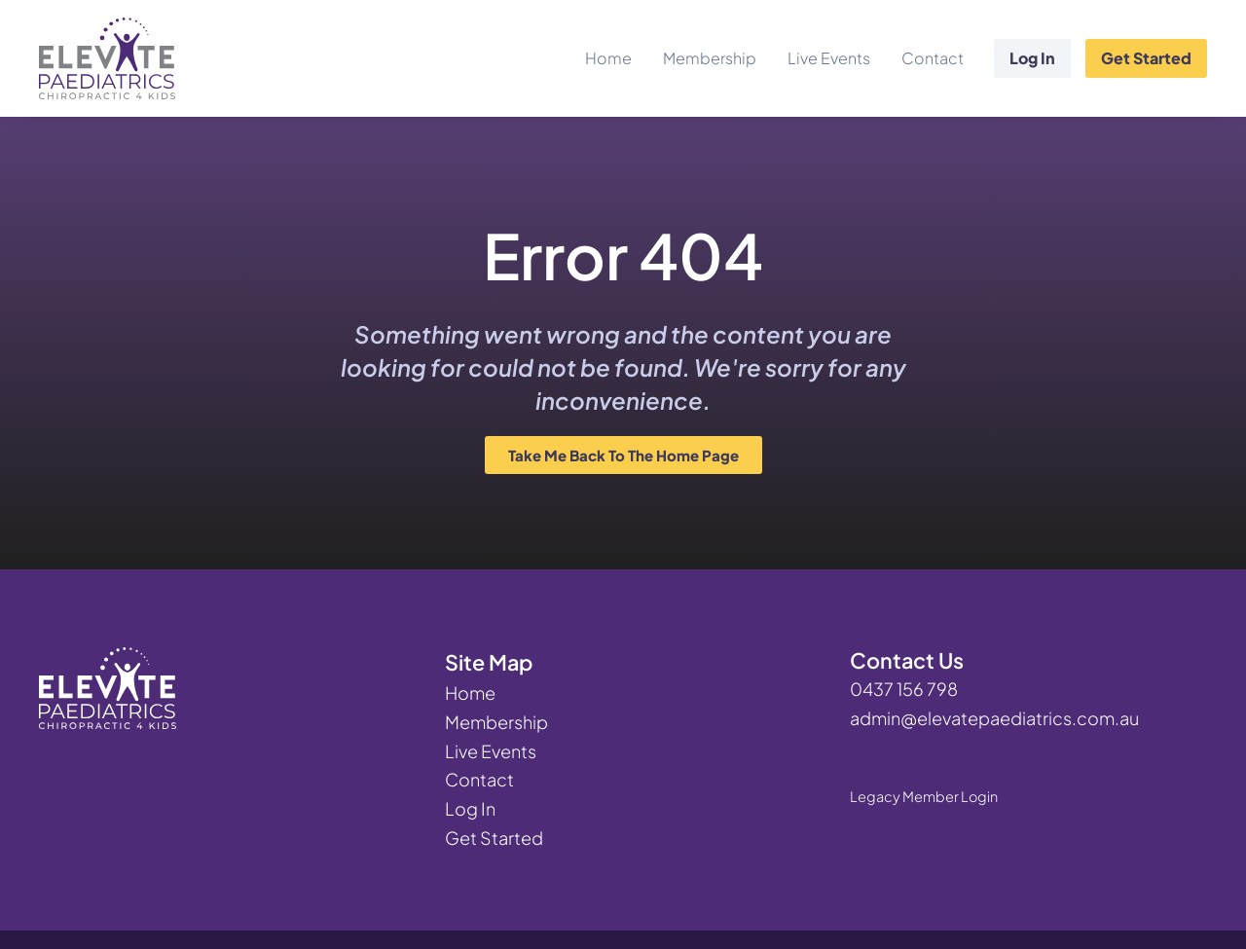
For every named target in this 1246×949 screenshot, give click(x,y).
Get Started (1146, 58)
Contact (932, 58)
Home (608, 58)
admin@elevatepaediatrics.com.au (994, 718)
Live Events (829, 58)
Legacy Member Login (924, 796)
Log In (1032, 58)
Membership (709, 58)
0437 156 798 (904, 688)
